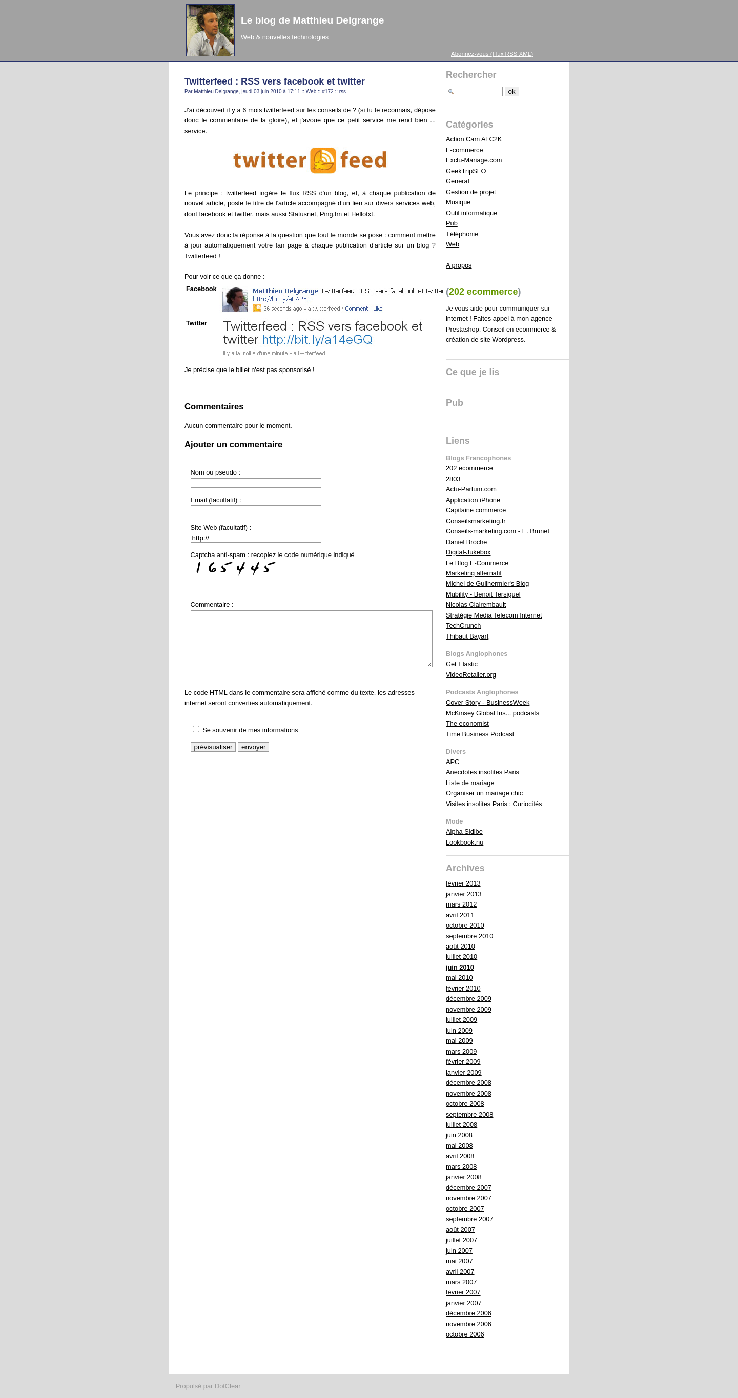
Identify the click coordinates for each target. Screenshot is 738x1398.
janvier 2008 (464, 1177)
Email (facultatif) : (216, 500)
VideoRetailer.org (471, 675)
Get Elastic (462, 664)
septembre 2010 (469, 936)
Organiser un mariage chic (484, 793)
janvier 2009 (464, 1072)
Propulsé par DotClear (208, 1386)
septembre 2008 (469, 1114)
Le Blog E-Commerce (477, 563)
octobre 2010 (465, 925)
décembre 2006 (468, 1313)
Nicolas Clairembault (476, 604)
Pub (452, 223)
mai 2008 (459, 1145)
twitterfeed (279, 110)
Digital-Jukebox (468, 552)
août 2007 (460, 1229)
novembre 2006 (468, 1324)
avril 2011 (460, 915)
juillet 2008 (461, 1124)
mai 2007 (459, 1261)
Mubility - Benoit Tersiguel (483, 594)
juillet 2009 (461, 1019)
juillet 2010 (461, 956)
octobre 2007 (465, 1208)
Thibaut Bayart (467, 636)
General (457, 181)
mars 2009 (461, 1051)
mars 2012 (461, 904)
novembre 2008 (468, 1093)
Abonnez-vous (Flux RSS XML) (492, 54)
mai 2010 (459, 977)
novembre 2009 (468, 1009)
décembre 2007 (468, 1187)
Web (311, 91)
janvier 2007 (464, 1303)
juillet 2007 (461, 1240)
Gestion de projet (471, 192)
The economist (467, 723)
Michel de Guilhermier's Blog (487, 583)
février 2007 (463, 1292)
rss (342, 91)
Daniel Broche (466, 542)
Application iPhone (473, 500)
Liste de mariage (470, 783)
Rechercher (471, 75)
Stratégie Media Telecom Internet (494, 615)
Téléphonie (462, 234)
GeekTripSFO (466, 171)
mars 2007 (461, 1282)
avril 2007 (460, 1272)
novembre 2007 (468, 1198)
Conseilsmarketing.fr (476, 521)
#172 (327, 91)
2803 (453, 479)
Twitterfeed (200, 256)
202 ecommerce (469, 468)
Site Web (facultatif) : (221, 527)
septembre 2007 (469, 1219)
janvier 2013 (464, 894)
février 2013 (463, 883)
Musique (458, 202)
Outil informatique (471, 213)
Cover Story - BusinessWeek (487, 702)
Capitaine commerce (476, 510)
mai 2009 (459, 1040)
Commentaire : (212, 604)
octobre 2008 (465, 1103)
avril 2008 (460, 1156)
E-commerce (464, 150)
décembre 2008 (468, 1082)
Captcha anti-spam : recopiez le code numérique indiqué (273, 565)
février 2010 (463, 988)
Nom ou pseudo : (215, 472)
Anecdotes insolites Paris (482, 772)
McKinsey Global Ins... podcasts (492, 713)
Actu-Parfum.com (471, 489)
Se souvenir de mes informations (250, 730)
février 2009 (463, 1061)
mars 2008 (461, 1166)
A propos (459, 265)
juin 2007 (459, 1251)
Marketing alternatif (474, 573)
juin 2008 (459, 1135)
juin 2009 (459, 1030)
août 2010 (460, 946)
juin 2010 (460, 967)
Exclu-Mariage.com (474, 160)
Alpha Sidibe (464, 831)
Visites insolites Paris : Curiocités (494, 804)
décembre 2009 (468, 998)
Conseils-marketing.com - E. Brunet (497, 531)
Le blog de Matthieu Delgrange (312, 20)
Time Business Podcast (480, 734)
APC (452, 762)
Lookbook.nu (464, 842)
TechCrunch (463, 625)
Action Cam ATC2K (474, 139)
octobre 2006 (465, 1334)
